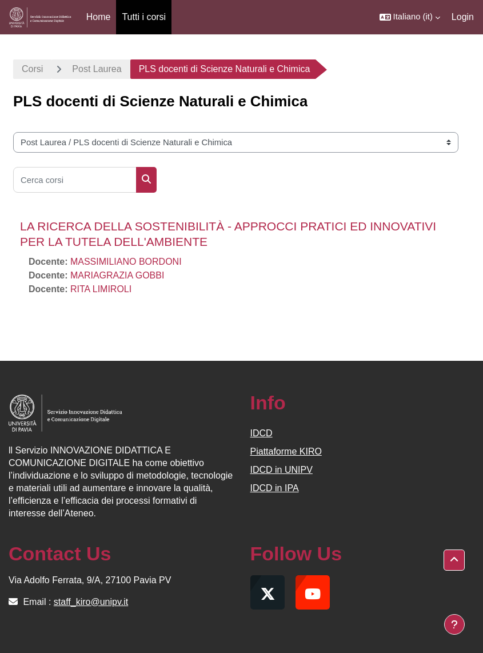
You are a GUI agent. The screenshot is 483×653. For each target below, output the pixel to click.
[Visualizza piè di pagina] (454, 624)
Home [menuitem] (98, 17)
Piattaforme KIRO (286, 451)
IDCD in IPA (274, 488)
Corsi (32, 69)
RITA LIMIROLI (100, 289)
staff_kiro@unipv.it (91, 602)
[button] (410, 17)
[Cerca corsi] (75, 180)
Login (463, 17)
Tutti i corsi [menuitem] (144, 17)
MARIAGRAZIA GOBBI (117, 275)
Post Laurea (96, 69)
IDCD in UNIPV (281, 470)
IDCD (261, 433)
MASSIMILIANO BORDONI (126, 261)
